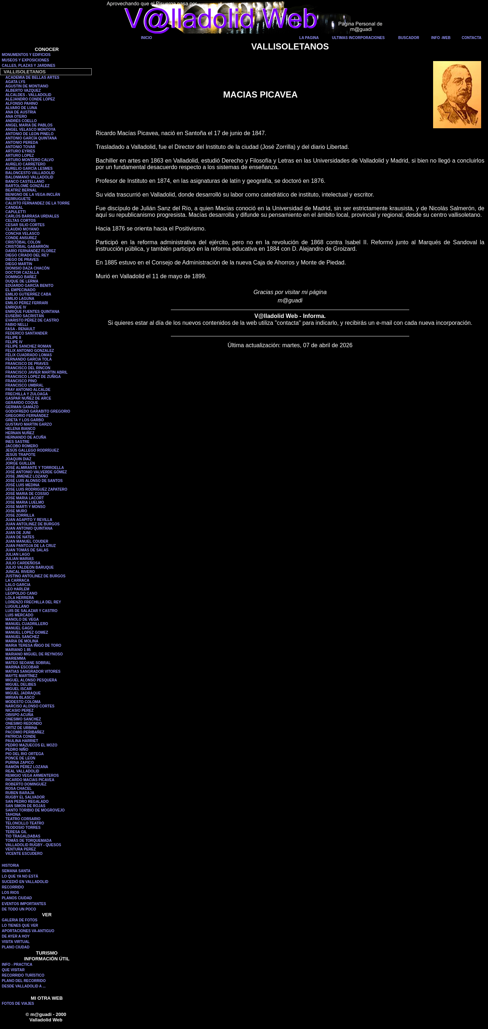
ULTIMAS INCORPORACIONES (358, 38)
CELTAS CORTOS (20, 221)
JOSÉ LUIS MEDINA (22, 485)
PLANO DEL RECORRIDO (24, 981)
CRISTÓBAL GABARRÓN (27, 247)
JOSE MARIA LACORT (24, 498)
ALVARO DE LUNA (21, 108)
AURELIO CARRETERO (25, 164)
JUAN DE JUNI (17, 533)
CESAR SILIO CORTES (24, 225)
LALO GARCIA (17, 585)
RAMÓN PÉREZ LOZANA (26, 767)
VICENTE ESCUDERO (24, 854)
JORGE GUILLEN (20, 463)
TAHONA (13, 815)
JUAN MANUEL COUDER (26, 541)
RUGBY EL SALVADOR (25, 797)
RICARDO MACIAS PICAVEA (29, 780)
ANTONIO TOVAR (20, 147)
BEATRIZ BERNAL (21, 190)
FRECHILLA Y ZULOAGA (26, 394)
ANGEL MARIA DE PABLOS (28, 125)
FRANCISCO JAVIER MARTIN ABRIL (36, 372)
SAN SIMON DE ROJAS (25, 806)
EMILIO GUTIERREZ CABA (28, 294)
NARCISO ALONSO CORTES (30, 706)
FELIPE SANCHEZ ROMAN (28, 346)
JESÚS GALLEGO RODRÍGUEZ (32, 450)
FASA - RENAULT (20, 329)
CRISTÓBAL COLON (22, 242)
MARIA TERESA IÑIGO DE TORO (33, 645)
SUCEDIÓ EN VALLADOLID (25, 882)
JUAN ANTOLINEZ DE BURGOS (32, 524)
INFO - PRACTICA (17, 964)
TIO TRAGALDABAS (22, 836)
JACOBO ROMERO (21, 446)
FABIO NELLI (16, 325)
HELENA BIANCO (20, 429)
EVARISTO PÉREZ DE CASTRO (32, 320)
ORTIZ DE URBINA (21, 728)
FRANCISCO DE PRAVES (26, 364)
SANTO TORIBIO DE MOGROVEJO (35, 810)
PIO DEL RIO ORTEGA (24, 754)
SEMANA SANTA (16, 871)
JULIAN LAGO (17, 554)
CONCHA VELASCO (22, 234)
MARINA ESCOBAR (22, 667)
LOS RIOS (10, 893)
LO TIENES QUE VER (20, 925)
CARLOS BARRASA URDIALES (32, 216)
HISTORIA (10, 865)
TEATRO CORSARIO (22, 819)
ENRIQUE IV (15, 307)
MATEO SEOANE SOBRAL (28, 663)
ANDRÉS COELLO (21, 121)
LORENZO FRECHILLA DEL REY (33, 602)
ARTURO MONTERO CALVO (29, 160)
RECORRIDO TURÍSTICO (23, 975)
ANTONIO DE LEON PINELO (29, 134)
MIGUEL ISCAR (18, 689)
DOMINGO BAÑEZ (20, 277)
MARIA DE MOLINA (21, 641)
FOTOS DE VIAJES (18, 1004)
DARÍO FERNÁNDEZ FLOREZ (30, 251)
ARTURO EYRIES (20, 151)
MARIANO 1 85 (18, 650)
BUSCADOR (408, 38)
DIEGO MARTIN (18, 264)
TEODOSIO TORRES (22, 828)
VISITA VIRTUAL (16, 942)
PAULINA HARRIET (21, 741)
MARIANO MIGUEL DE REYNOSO (34, 654)
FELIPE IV (13, 342)
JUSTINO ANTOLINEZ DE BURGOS (35, 576)
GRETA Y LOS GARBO (24, 420)
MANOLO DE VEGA (22, 619)
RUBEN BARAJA (19, 793)
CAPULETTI (15, 212)
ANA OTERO (16, 117)
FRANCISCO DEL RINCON (27, 368)
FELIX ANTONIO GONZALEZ (29, 351)
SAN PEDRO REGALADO (26, 802)
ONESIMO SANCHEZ (23, 719)
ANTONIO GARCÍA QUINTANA (31, 138)
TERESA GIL (16, 832)
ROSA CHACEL (18, 789)
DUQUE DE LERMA (21, 281)
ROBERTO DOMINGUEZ (26, 784)
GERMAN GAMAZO (22, 407)
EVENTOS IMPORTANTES (24, 904)
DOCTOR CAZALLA (22, 273)
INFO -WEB (440, 38)
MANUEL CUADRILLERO (26, 624)
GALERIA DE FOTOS (19, 920)
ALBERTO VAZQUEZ (23, 90)
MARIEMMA (15, 658)
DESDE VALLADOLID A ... (24, 986)
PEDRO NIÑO (16, 750)
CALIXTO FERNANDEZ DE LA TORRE (37, 203)
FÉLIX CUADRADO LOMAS (28, 355)
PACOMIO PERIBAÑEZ (24, 732)
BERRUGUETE (18, 199)
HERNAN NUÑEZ (19, 433)
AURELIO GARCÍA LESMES (29, 169)
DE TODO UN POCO (19, 909)
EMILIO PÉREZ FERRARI (26, 303)
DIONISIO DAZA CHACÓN (27, 268)
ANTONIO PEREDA (21, 143)
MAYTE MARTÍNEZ (21, 676)
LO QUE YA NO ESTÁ (20, 876)
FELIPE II (13, 338)
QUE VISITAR (13, 970)
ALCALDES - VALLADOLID (28, 95)
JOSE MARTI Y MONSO (25, 507)
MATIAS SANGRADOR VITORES (32, 671)
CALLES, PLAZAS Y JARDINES (28, 66)
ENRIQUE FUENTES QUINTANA (32, 312)
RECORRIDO (13, 887)
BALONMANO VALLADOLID (29, 177)
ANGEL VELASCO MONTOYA (30, 130)
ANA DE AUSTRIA (20, 112)
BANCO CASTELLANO (24, 182)
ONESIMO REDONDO (23, 724)
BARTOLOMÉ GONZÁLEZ (27, 186)
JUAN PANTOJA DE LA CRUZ (30, 546)
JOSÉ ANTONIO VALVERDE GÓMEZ (36, 472)
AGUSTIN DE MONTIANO (26, 86)
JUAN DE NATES (19, 537)
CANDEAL (14, 208)
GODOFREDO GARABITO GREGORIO (37, 411)
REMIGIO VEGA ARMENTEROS (32, 776)
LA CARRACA (17, 580)
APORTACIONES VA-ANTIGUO (28, 931)
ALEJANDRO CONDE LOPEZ (30, 99)
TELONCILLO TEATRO (24, 823)
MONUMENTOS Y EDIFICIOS (26, 55)
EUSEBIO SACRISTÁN (24, 316)
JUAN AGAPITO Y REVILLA (28, 520)
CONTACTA (471, 38)
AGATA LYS (15, 82)
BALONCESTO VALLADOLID (30, 173)
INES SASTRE (17, 442)
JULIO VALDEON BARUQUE (29, 567)
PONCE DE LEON (20, 758)
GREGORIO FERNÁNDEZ (26, 416)
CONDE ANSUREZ (21, 238)
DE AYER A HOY (16, 936)
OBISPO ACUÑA (19, 715)
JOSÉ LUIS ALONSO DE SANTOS (33, 481)
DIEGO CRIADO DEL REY (27, 255)
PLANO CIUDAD (16, 947)
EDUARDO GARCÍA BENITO (29, 286)
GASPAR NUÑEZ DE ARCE (28, 398)
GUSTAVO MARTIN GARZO (28, 424)
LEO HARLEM (17, 589)
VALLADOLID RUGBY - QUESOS (33, 845)
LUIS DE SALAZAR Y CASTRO (31, 611)
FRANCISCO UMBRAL (24, 385)
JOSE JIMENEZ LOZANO (26, 476)
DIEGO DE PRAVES (22, 260)
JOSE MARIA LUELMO (24, 502)
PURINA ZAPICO (19, 763)
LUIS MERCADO (19, 615)
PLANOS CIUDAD (17, 898)
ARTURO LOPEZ (19, 156)
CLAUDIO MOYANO (22, 229)
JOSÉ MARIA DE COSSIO (27, 494)
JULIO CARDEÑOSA (22, 563)
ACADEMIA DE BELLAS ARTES (32, 77)
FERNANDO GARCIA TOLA (28, 359)
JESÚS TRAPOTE (20, 455)
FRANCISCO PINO (21, 381)
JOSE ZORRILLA (19, 515)
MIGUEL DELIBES (20, 684)
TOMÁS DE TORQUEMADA (28, 841)
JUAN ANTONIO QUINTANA (28, 528)
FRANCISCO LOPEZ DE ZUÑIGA (33, 377)
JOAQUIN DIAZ (18, 459)
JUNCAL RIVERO (20, 572)
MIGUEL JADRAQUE (23, 693)
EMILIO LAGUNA (19, 299)
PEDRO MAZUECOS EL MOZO (31, 745)
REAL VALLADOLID (22, 771)
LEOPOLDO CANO (21, 593)
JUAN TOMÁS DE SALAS (26, 550)
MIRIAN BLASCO (20, 697)
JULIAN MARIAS (19, 559)
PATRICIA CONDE (20, 737)
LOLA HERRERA (19, 598)
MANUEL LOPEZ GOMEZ (26, 632)
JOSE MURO (16, 511)
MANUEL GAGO (19, 628)
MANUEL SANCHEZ (22, 637)
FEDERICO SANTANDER (26, 333)
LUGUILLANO (17, 606)
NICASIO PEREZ (19, 710)
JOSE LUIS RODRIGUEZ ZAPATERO (36, 489)
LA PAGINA (309, 38)
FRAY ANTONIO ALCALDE (28, 390)
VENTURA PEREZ (20, 849)
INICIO (146, 38)
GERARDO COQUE (21, 403)
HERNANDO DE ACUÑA (25, 437)
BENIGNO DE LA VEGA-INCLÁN (32, 195)
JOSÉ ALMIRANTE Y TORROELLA (34, 468)
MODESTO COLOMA (23, 702)
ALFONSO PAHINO (21, 104)
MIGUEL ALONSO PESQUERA (31, 680)
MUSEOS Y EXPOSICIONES (25, 60)
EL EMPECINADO (20, 290)
